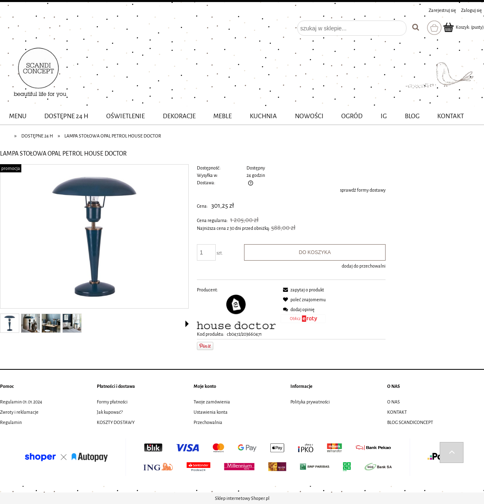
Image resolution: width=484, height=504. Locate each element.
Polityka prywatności (310, 401)
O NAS (393, 401)
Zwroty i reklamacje (19, 412)
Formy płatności (112, 401)
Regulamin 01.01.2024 (21, 401)
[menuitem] (18, 116)
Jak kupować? (110, 412)
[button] (187, 324)
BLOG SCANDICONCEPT (410, 422)
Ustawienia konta (211, 412)
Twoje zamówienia (212, 401)
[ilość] (206, 252)
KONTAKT (397, 412)
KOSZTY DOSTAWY (116, 422)
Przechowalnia (208, 422)
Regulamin (11, 422)
